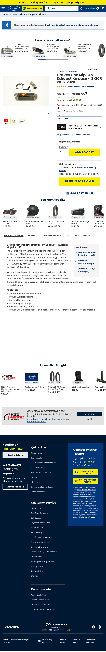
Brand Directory (38, 492)
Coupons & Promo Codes (42, 487)
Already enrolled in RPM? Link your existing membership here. (48, 420)
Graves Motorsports (67, 71)
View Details (32, 146)
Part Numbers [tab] (82, 235)
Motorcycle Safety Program (43, 561)
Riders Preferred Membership (43, 463)
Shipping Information (40, 542)
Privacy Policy (37, 566)
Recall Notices (37, 527)
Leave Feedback (15, 486)
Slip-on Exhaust (38, 14)
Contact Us (36, 508)
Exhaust (23, 14)
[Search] (61, 8)
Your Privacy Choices (47, 641)
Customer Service (43, 503)
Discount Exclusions (39, 547)
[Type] (79, 119)
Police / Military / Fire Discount (44, 551)
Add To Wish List (81, 193)
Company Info (41, 589)
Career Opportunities (40, 599)
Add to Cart (84, 152)
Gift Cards (35, 482)
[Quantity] (63, 152)
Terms (84, 517)
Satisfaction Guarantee (41, 537)
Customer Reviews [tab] (51, 235)
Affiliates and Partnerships (42, 609)
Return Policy (36, 532)
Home (5, 14)
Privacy (92, 517)
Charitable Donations (40, 604)
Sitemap (34, 576)
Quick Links (39, 447)
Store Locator (37, 458)
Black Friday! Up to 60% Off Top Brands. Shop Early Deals (53, 2)
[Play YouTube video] (53, 333)
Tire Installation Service (41, 472)
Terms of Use (37, 571)
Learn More (89, 419)
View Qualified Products (86, 490)
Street (13, 14)
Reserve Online (37, 467)
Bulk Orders (36, 518)
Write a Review (88, 87)
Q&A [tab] (68, 235)
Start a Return (15, 455)
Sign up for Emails (87, 472)
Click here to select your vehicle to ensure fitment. (71, 25)
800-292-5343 (13, 449)
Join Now (89, 414)
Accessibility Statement (91, 641)
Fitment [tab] (32, 235)
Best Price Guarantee (40, 513)
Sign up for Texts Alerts (87, 481)
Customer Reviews (39, 556)
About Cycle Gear (39, 595)
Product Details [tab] (13, 235)
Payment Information (40, 522)
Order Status (36, 453)
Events (34, 477)
